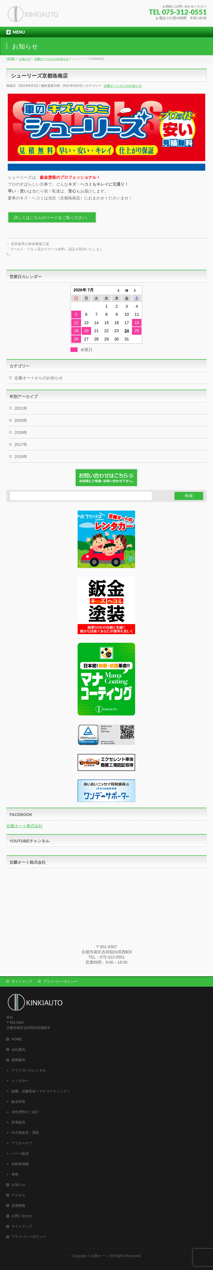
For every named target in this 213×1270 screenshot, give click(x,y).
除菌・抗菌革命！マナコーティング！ (40, 1091)
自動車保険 (20, 1164)
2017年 (20, 444)
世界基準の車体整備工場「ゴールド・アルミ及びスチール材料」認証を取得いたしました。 (54, 249)
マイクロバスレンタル (28, 1070)
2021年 (20, 408)
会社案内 (18, 1050)
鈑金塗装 (18, 1102)
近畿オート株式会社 (24, 825)
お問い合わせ (21, 1216)
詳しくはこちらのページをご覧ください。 (52, 217)
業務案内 (18, 1060)
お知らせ (18, 1185)
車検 (14, 1174)
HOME (16, 1039)
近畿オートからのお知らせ (123, 85)
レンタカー (20, 1081)
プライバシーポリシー (60, 982)
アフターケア (21, 1143)
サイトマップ (21, 982)
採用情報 (18, 1206)
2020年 (20, 420)
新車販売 (18, 1122)
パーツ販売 (20, 1154)
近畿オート (99, 1256)
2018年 (20, 432)
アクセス (18, 1195)
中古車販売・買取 (25, 1133)
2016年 (20, 456)
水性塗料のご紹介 (25, 1112)
